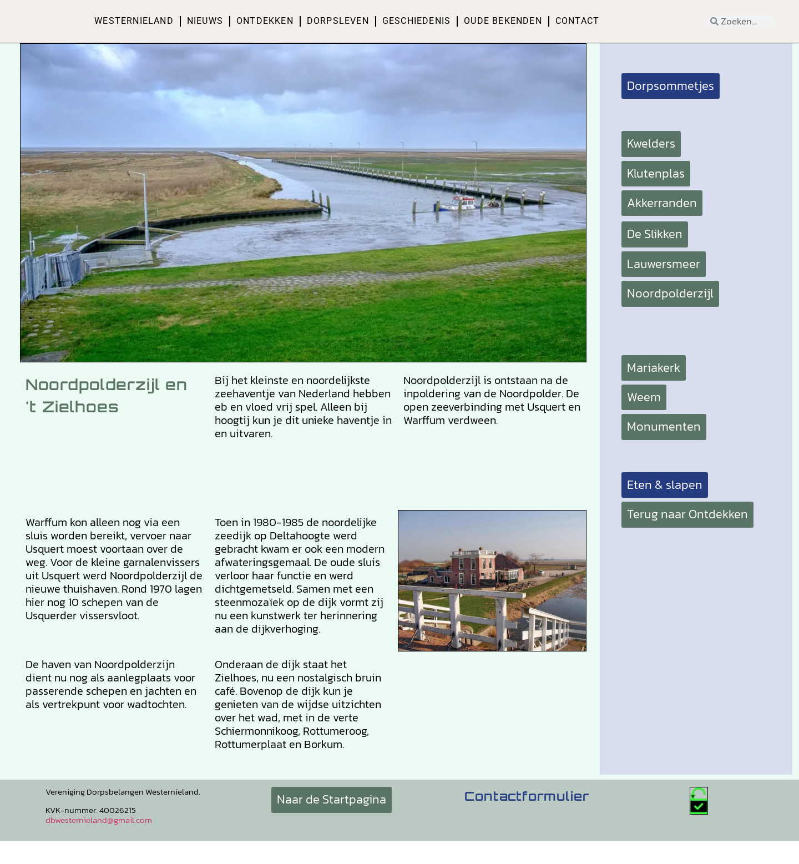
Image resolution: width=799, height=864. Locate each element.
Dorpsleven (338, 21)
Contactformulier (526, 796)
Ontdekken (265, 21)
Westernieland (134, 21)
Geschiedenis (416, 21)
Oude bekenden (503, 21)
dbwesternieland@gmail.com (98, 820)
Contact (577, 21)
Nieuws (205, 21)
